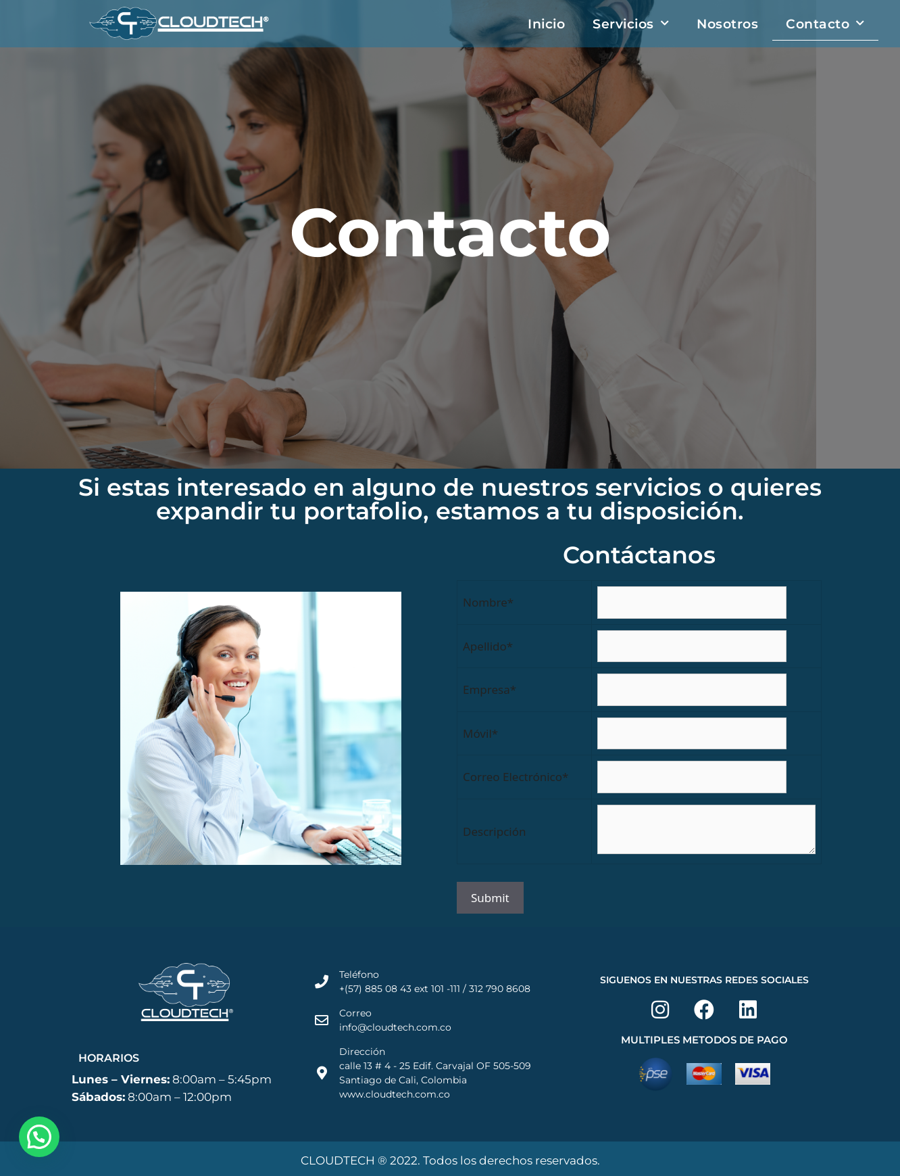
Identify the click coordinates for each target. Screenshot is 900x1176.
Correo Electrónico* (515, 776)
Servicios (631, 23)
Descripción (494, 831)
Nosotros (727, 24)
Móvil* (480, 733)
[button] (39, 1136)
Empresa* (489, 689)
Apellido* (488, 646)
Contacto (825, 23)
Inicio (546, 24)
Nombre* (488, 602)
